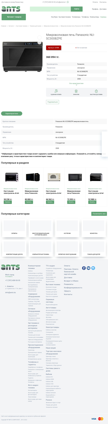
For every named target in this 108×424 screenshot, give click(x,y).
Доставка (103, 9)
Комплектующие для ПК (14, 254)
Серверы (103, 17)
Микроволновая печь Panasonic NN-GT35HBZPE (31, 193)
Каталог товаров (12, 17)
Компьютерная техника (40, 254)
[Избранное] (105, 141)
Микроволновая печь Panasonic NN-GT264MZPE (73, 193)
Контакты (103, 2)
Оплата (95, 2)
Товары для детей (93, 254)
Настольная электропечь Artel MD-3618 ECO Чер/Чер (11, 194)
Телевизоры (76, 17)
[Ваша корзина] (105, 134)
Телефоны (85, 17)
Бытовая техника (65, 17)
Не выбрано (9, 276)
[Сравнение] (105, 147)
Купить (7, 202)
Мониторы (93, 233)
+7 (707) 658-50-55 (48, 2)
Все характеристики (76, 83)
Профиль (95, 9)
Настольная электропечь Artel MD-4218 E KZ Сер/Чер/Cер (96, 194)
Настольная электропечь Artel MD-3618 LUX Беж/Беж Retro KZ (53, 194)
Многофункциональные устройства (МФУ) (40, 234)
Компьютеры (94, 17)
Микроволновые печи (10, 188)
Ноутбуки (54, 17)
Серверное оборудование (67, 254)
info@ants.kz (60, 2)
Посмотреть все (99, 214)
